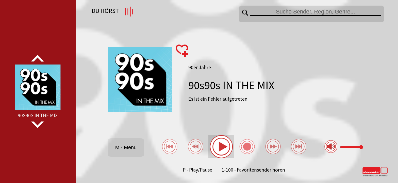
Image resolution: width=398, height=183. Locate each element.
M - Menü (126, 147)
